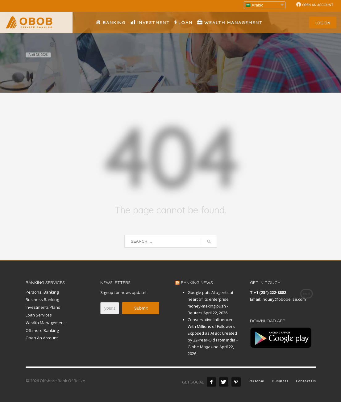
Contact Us (306, 381)
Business (280, 381)
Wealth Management (45, 322)
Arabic (254, 5)
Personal (256, 381)
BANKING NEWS (197, 282)
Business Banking (42, 299)
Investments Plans (43, 307)
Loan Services (39, 315)
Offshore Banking (42, 330)
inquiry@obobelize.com (284, 299)
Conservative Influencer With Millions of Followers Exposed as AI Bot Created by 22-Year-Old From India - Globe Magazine (213, 333)
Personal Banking (42, 292)
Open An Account (42, 338)
